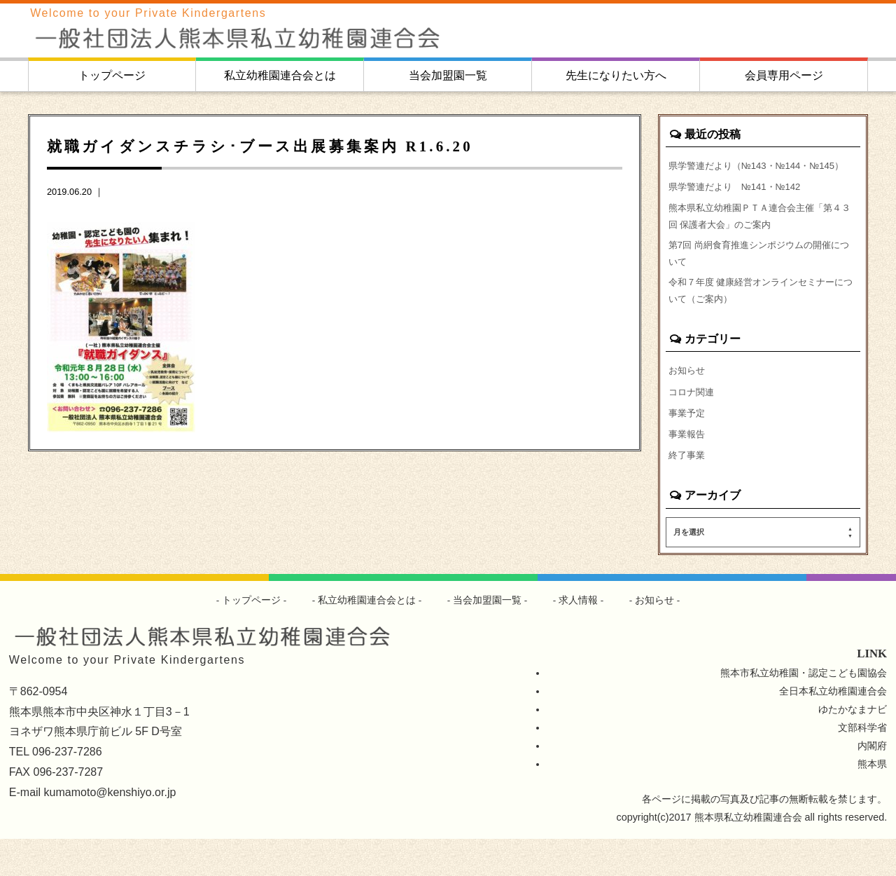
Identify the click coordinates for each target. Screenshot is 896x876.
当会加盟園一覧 (448, 75)
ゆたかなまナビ (852, 746)
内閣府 (872, 782)
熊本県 (872, 801)
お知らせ (688, 401)
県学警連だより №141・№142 (740, 206)
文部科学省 (862, 764)
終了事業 (688, 491)
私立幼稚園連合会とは (280, 75)
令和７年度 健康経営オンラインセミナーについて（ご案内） (763, 319)
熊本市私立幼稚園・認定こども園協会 (803, 710)
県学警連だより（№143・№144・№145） (745, 174)
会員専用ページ (784, 75)
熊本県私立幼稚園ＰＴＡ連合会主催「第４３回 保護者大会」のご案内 (761, 238)
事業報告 (688, 468)
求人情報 (578, 637)
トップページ (112, 75)
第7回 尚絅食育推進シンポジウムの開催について (760, 279)
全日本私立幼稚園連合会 (833, 728)
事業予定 (688, 446)
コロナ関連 (693, 424)
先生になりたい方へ (616, 75)
